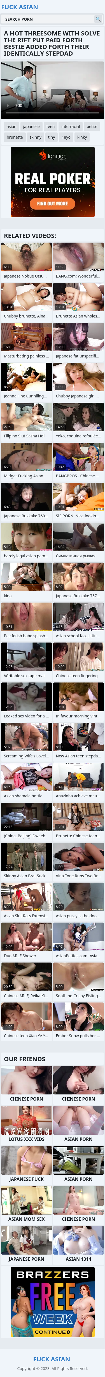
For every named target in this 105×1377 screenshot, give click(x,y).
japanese (31, 126)
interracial (70, 126)
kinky (82, 137)
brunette (15, 137)
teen (50, 126)
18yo (66, 137)
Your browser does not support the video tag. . (52, 90)
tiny (51, 137)
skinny (35, 137)
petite (92, 126)
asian (12, 126)
